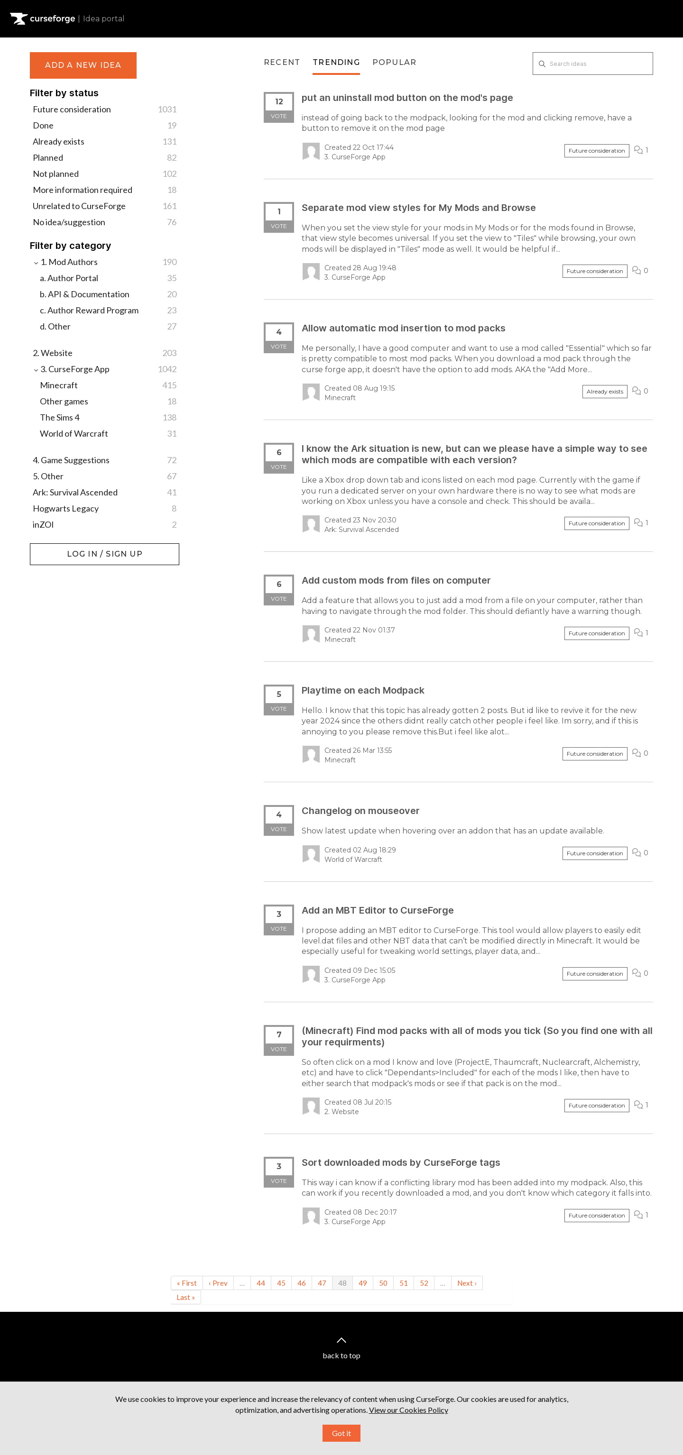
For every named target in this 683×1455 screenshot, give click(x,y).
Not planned (104, 173)
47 (322, 1283)
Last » (185, 1297)
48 (342, 1283)
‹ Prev (218, 1283)
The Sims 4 (108, 417)
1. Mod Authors (104, 261)
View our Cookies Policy (408, 1426)
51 (403, 1283)
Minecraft (108, 385)
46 (301, 1283)
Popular (394, 62)
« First (187, 1283)
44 (261, 1283)
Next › (467, 1283)
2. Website (104, 352)
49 (363, 1283)
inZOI (104, 524)
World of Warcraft (108, 433)
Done (104, 125)
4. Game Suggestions (104, 460)
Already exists (104, 141)
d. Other (108, 326)
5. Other (104, 476)
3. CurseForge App (104, 368)
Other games (108, 401)
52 (424, 1283)
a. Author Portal (108, 277)
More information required (104, 189)
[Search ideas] (593, 63)
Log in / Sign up (54, 548)
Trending (336, 62)
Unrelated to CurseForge (104, 205)
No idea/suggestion (104, 222)
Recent (282, 62)
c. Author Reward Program (108, 310)
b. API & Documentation (108, 294)
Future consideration (104, 109)
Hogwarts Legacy (104, 508)
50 (383, 1283)
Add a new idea (83, 65)
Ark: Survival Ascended (104, 492)
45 (281, 1283)
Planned (104, 157)
